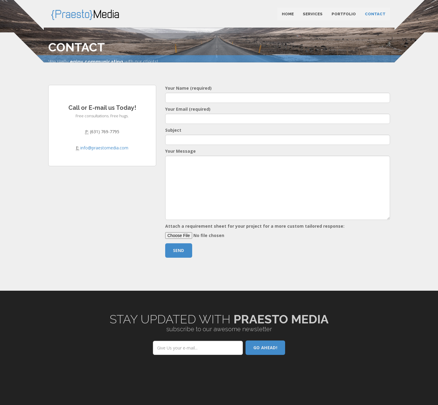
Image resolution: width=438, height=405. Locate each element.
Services (313, 15)
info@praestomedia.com (104, 161)
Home (288, 15)
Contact (375, 15)
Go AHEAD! (265, 361)
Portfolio (344, 15)
